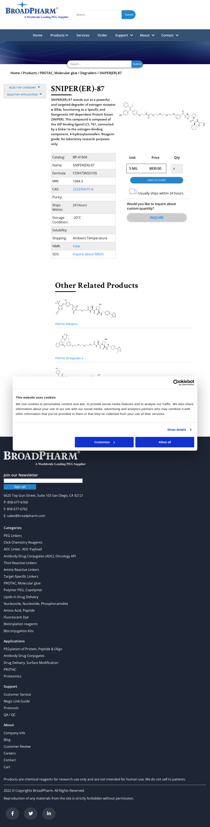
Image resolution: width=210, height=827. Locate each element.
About (145, 35)
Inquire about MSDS (88, 254)
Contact (167, 35)
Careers (10, 753)
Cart (7, 767)
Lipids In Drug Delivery (21, 597)
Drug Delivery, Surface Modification (31, 662)
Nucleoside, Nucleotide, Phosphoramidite (36, 603)
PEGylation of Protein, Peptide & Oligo (33, 649)
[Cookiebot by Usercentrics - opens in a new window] (176, 382)
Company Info (14, 733)
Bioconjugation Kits (19, 631)
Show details (176, 429)
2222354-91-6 (83, 189)
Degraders (88, 73)
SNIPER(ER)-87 (110, 73)
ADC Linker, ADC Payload (23, 549)
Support (121, 35)
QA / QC (10, 714)
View (76, 246)
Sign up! (20, 486)
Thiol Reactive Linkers (20, 563)
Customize (104, 442)
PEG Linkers (13, 535)
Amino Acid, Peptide (19, 610)
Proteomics (13, 676)
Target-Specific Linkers (21, 576)
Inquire (157, 217)
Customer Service (17, 694)
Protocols (11, 708)
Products (59, 35)
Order (102, 35)
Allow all (165, 442)
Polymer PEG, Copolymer (23, 590)
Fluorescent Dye (16, 617)
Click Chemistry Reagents (23, 542)
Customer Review (17, 746)
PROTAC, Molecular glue (58, 73)
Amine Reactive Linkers (21, 569)
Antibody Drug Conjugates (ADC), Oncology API (40, 556)
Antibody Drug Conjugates (24, 655)
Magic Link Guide (17, 701)
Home (37, 35)
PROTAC (10, 669)
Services (82, 35)
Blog (7, 739)
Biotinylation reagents (21, 624)
